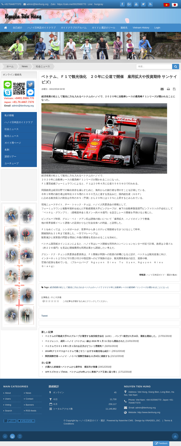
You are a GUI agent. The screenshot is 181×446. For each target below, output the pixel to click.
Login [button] (157, 27)
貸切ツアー (10, 156)
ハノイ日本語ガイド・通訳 (92, 420)
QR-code (10, 421)
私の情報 (9, 115)
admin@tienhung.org (37, 4)
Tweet (44, 315)
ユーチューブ (12, 163)
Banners (30, 405)
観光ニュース (12, 136)
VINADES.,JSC (152, 420)
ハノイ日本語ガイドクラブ (19, 122)
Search (8, 410)
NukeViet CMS (126, 420)
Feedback (161, 443)
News (28, 393)
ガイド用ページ (13, 142)
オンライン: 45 (26, 421)
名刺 (7, 149)
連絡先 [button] (124, 27)
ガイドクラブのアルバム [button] (74, 27)
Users (8, 399)
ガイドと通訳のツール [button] (103, 27)
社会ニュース (12, 129)
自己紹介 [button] (17, 27)
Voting (8, 405)
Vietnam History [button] (141, 27)
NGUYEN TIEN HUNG (137, 386)
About (8, 393)
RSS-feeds (31, 410)
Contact (29, 399)
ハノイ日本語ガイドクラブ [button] (41, 27)
